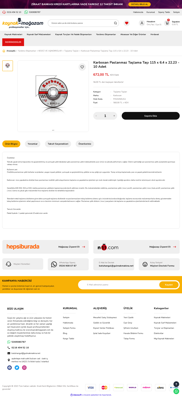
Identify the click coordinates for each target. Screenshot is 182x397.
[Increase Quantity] (114, 115)
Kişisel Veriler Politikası (103, 328)
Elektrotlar (159, 333)
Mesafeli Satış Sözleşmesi (105, 317)
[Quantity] (105, 115)
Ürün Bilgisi (11, 143)
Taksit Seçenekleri (58, 143)
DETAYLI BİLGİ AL (139, 4)
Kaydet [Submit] (169, 284)
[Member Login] (147, 23)
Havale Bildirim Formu (133, 333)
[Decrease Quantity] (96, 115)
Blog (65, 333)
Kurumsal (151, 12)
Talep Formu (129, 338)
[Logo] (22, 23)
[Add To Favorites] (82, 67)
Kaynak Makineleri (162, 317)
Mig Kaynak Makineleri (164, 338)
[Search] (83, 23)
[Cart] (172, 23)
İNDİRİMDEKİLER (13, 42)
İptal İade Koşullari (101, 333)
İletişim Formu (69, 328)
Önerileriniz (84, 143)
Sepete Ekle (151, 115)
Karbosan (117, 95)
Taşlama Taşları (120, 91)
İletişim (176, 12)
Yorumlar (33, 143)
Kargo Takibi (68, 338)
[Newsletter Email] (129, 284)
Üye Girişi (128, 322)
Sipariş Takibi (164, 12)
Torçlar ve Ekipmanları (164, 328)
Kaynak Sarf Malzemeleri (165, 322)
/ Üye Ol (158, 24)
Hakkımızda (138, 12)
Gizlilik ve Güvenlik (101, 322)
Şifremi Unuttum (131, 328)
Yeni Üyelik (129, 317)
